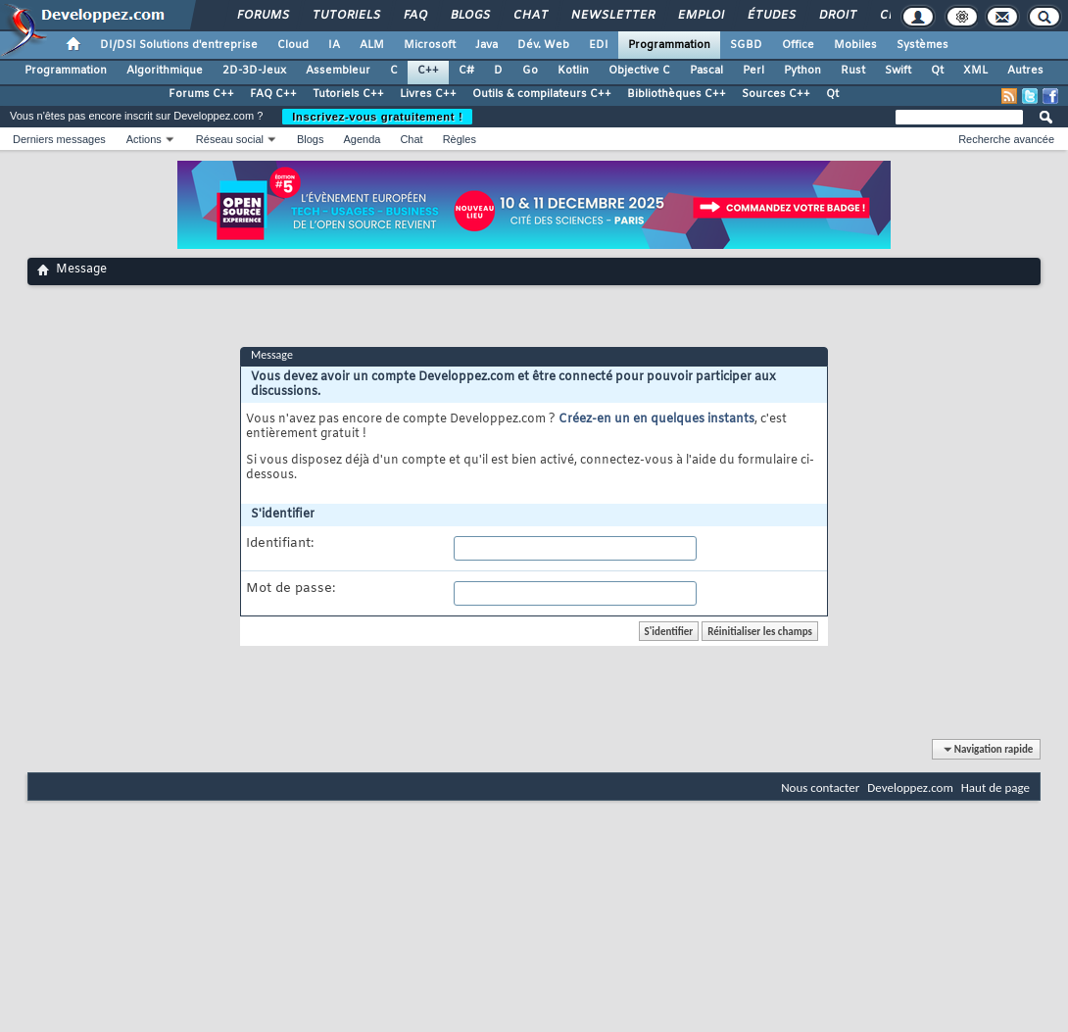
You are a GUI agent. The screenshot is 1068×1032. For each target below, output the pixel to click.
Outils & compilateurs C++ (541, 94)
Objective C (639, 70)
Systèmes (922, 45)
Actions (144, 139)
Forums (262, 16)
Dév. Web (543, 45)
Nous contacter (820, 787)
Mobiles (855, 45)
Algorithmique (164, 70)
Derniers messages (59, 139)
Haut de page (995, 787)
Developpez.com (910, 787)
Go (530, 70)
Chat (529, 16)
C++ (428, 70)
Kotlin (573, 70)
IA (334, 45)
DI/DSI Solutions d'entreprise (179, 45)
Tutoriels (345, 16)
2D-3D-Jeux (254, 70)
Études (771, 16)
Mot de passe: (290, 589)
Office (798, 45)
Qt (937, 70)
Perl (753, 70)
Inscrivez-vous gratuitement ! (377, 117)
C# (466, 70)
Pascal (706, 70)
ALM (372, 45)
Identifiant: (280, 544)
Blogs (469, 16)
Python (802, 70)
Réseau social (230, 139)
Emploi (700, 16)
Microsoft (430, 45)
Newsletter (611, 16)
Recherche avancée (1006, 139)
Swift (898, 70)
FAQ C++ (273, 94)
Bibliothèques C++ (676, 94)
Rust (853, 70)
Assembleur (338, 70)
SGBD (746, 45)
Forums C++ (201, 94)
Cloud (293, 45)
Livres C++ (428, 94)
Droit (836, 16)
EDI (598, 45)
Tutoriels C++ (348, 94)
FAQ (414, 16)
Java (486, 45)
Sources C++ (776, 94)
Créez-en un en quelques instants (656, 419)
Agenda (361, 139)
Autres (1025, 70)
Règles (459, 139)
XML (975, 70)
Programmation (669, 45)
